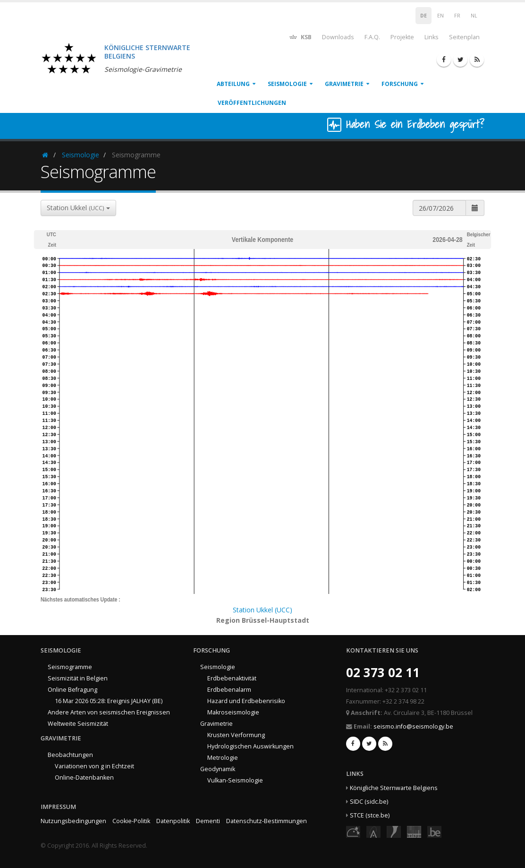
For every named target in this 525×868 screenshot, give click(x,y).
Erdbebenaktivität (231, 678)
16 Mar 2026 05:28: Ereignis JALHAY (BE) (108, 701)
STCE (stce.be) (370, 815)
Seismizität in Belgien (78, 678)
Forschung (399, 84)
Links (431, 37)
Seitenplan (464, 37)
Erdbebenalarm (229, 690)
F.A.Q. (372, 37)
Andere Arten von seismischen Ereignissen (109, 712)
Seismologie (287, 84)
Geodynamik (217, 769)
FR (457, 15)
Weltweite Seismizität (78, 724)
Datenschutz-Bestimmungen (266, 821)
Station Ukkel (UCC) (262, 609)
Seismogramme (70, 667)
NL (474, 15)
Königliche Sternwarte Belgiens (394, 788)
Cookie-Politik (131, 821)
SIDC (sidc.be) (369, 802)
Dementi (208, 821)
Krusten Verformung (236, 735)
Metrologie (222, 758)
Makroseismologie (233, 712)
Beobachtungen (70, 755)
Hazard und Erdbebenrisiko (246, 701)
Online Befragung (72, 690)
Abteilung (233, 84)
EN (440, 15)
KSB (300, 36)
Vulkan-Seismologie (235, 780)
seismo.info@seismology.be (413, 726)
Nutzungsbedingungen (73, 821)
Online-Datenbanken (84, 777)
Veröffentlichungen (252, 103)
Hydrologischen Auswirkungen (250, 746)
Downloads (338, 37)
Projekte (402, 37)
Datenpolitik (173, 821)
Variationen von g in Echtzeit (94, 766)
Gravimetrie (344, 84)
